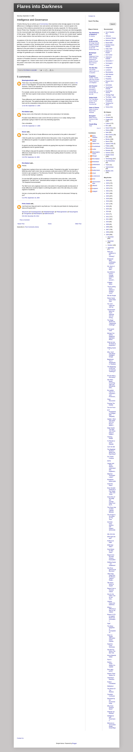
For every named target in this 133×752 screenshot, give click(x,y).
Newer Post (21, 224)
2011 (107, 219)
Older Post (78, 224)
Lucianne (108, 70)
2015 (107, 209)
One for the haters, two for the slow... (111, 596)
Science (108, 152)
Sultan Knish (93, 97)
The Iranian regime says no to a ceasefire (94, 71)
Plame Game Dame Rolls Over (111, 299)
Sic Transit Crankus (110, 457)
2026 (107, 180)
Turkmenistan (110, 167)
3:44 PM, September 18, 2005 (31, 157)
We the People (111, 295)
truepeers (95, 188)
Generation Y (109, 61)
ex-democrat (96, 176)
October (110, 245)
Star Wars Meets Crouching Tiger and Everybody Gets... (111, 383)
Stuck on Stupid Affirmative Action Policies (111, 638)
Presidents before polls (111, 480)
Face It (109, 659)
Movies (108, 139)
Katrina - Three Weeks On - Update (111, 664)
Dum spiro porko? (110, 670)
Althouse (108, 36)
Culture (108, 123)
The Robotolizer (110, 161)
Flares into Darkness (39, 6)
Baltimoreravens (49, 213)
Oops (90, 125)
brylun (94, 167)
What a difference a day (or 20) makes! (111, 610)
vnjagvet (94, 191)
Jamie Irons (95, 143)
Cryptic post (109, 119)
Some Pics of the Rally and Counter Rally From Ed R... (111, 501)
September (111, 248)
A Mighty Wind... (110, 283)
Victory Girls (109, 107)
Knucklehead (96, 146)
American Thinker (111, 38)
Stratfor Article (110, 155)
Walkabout (110, 686)
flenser (24, 132)
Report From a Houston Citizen (111, 590)
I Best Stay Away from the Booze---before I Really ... (111, 577)
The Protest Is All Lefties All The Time (111, 517)
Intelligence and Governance (111, 718)
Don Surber (109, 55)
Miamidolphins (38, 213)
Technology (109, 158)
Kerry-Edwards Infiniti (111, 656)
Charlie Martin (94, 140)
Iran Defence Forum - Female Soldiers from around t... (111, 276)
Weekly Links (109, 171)
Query (109, 461)
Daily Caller (109, 49)
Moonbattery (109, 72)
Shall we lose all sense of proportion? (111, 343)
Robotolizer (95, 161)
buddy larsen (96, 170)
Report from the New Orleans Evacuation (111, 557)
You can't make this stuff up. (111, 305)
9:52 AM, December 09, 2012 (30, 216)
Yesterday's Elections (110, 678)
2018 (107, 201)
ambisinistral (96, 164)
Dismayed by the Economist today (111, 701)
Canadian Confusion (111, 695)
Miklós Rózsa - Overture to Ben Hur (93, 119)
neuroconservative (96, 182)
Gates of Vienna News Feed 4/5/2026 (93, 111)
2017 (107, 204)
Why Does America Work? (110, 707)
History (108, 130)
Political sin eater (110, 541)
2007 (107, 229)
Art (106, 115)
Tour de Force (111, 407)
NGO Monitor (109, 74)
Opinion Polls (109, 143)
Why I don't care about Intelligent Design (111, 354)
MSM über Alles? (110, 545)
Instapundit (109, 67)
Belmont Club (110, 40)
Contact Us (92, 16)
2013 (107, 214)
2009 (107, 224)
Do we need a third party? (111, 376)
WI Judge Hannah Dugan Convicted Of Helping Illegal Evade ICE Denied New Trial (94, 46)
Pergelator (92, 76)
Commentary (44, 24)
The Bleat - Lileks (111, 97)
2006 (107, 232)
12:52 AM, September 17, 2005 (31, 126)
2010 (107, 221)
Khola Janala (26, 203)
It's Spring (92, 36)
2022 (107, 191)
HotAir (107, 65)
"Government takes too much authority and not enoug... (111, 313)
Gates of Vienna (94, 107)
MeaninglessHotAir (28, 80)
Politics (108, 146)
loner (93, 179)
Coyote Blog (93, 124)
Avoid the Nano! (110, 484)
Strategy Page (110, 95)
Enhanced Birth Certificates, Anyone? (111, 261)
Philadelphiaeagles (49, 212)
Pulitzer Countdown (111, 682)
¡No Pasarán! (93, 86)
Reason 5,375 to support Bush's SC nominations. (111, 618)
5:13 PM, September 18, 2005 (31, 198)
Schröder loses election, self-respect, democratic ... (111, 526)
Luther (94, 149)
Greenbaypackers (36, 212)
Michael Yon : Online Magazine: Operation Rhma (111, 336)
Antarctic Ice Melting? (111, 712)
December (111, 237)
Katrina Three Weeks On (111, 674)
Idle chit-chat (111, 534)
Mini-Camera (109, 134)
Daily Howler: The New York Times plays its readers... (111, 431)
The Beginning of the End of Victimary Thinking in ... (111, 370)
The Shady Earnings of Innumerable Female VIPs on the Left (93, 91)
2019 (107, 198)
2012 (107, 216)
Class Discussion (111, 400)
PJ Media (108, 76)
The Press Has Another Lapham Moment (111, 510)
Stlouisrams (25, 212)
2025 (107, 183)
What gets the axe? (111, 537)
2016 (107, 206)
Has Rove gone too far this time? (111, 569)
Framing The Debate (111, 404)
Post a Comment (25, 220)
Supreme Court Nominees (111, 645)
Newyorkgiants (73, 212)
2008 (107, 227)
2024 (107, 185)
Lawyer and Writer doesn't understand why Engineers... (111, 467)
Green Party (109, 128)
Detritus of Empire (109, 51)
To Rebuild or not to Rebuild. (111, 442)
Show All (99, 128)
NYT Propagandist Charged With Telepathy (111, 413)
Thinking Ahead (110, 437)
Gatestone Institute (109, 57)
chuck (94, 173)
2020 (107, 196)
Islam (107, 132)
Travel (107, 165)
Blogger (74, 743)
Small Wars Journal (109, 91)
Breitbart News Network (110, 45)
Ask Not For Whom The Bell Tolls (111, 651)
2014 (107, 211)
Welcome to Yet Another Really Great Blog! (111, 725)
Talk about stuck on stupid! (110, 584)
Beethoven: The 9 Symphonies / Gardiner (111, 362)
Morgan (94, 156)
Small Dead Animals (109, 88)
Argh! (108, 623)
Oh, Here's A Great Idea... (111, 268)
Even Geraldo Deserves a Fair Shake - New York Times (111, 491)
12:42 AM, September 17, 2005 (31, 106)
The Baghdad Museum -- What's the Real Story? (111, 452)
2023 (107, 188)
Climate (108, 117)
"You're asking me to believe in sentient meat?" (111, 290)
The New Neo (93, 68)
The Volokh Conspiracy (109, 100)
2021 (107, 193)
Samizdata (109, 85)
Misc (107, 137)
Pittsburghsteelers (62, 212)
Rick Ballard (26, 111)
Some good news (110, 329)
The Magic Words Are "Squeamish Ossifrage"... (111, 323)
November (111, 241)
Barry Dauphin (94, 136)
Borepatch (92, 116)
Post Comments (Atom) (32, 227)
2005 (107, 234)
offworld (94, 185)
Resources (109, 148)
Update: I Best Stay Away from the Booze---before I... (111, 422)
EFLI (107, 125)
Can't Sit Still (111, 447)
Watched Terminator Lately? (111, 475)
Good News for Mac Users (110, 550)
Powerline (108, 79)
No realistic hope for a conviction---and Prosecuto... (111, 393)
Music (107, 141)
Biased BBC (109, 43)
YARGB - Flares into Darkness (111, 603)
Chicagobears (28, 213)
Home (49, 224)
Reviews (108, 150)
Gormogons (109, 63)
